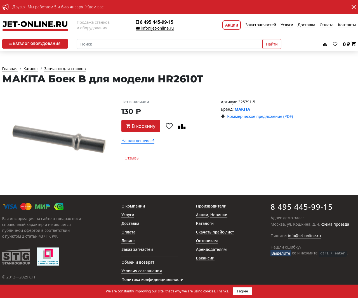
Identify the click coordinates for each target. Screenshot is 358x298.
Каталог (34, 43)
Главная (10, 68)
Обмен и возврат (137, 262)
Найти (272, 44)
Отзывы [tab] (131, 158)
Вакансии (205, 258)
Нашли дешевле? (137, 141)
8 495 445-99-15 (154, 22)
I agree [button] (242, 291)
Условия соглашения (141, 271)
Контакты (347, 25)
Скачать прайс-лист (215, 232)
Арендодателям (211, 249)
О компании (133, 206)
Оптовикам (207, 241)
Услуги (287, 25)
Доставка (306, 25)
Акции (231, 25)
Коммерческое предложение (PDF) (260, 116)
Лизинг (128, 241)
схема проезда (335, 224)
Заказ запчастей (260, 25)
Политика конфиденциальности (152, 279)
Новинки (218, 215)
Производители (211, 206)
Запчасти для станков (65, 68)
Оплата (326, 25)
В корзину (141, 126)
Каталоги (205, 223)
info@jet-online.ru (155, 28)
